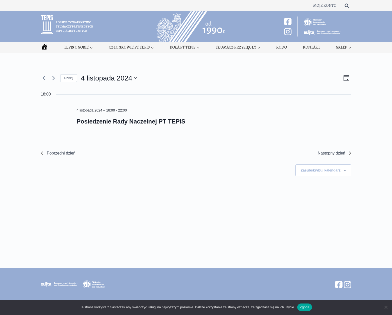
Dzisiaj (68, 78)
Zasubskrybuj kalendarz (321, 170)
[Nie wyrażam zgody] (385, 307)
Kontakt (311, 47)
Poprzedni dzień (58, 153)
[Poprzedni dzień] (44, 78)
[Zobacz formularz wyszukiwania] (346, 5)
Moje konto (324, 5)
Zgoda (304, 307)
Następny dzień (334, 153)
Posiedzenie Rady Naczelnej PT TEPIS (130, 121)
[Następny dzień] (53, 78)
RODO (281, 47)
